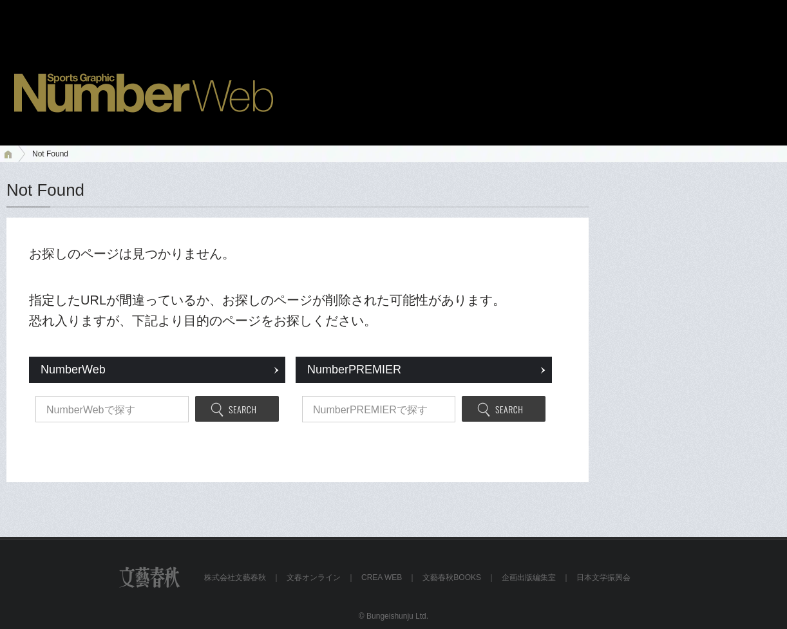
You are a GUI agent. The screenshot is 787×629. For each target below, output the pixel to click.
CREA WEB (381, 577)
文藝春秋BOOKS (451, 577)
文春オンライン (314, 577)
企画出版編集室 (529, 577)
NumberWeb (73, 369)
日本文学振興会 (603, 577)
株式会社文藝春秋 (235, 577)
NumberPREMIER (354, 369)
